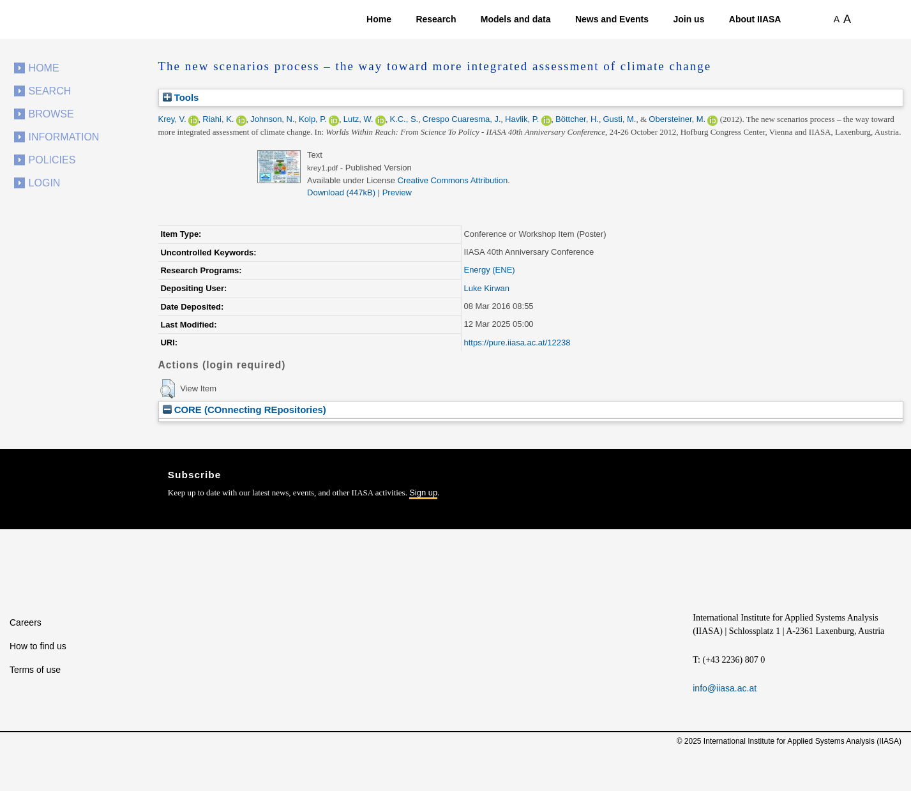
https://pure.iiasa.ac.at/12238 (516, 342)
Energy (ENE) (489, 270)
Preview (397, 192)
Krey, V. (172, 119)
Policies (52, 159)
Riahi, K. (218, 119)
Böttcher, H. (577, 119)
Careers (25, 622)
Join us (688, 19)
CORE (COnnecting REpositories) (244, 409)
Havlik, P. (522, 119)
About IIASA (755, 19)
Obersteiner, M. (677, 119)
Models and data (516, 19)
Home (378, 19)
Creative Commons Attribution (453, 180)
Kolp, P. (313, 119)
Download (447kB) (341, 192)
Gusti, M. (619, 119)
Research (436, 19)
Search (50, 91)
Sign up (423, 492)
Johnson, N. (272, 119)
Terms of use (35, 670)
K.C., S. (403, 119)
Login (45, 182)
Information (64, 137)
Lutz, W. (358, 119)
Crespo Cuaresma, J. (462, 119)
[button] (167, 388)
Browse (51, 114)
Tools (181, 97)
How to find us (38, 646)
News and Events (612, 19)
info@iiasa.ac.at (725, 688)
